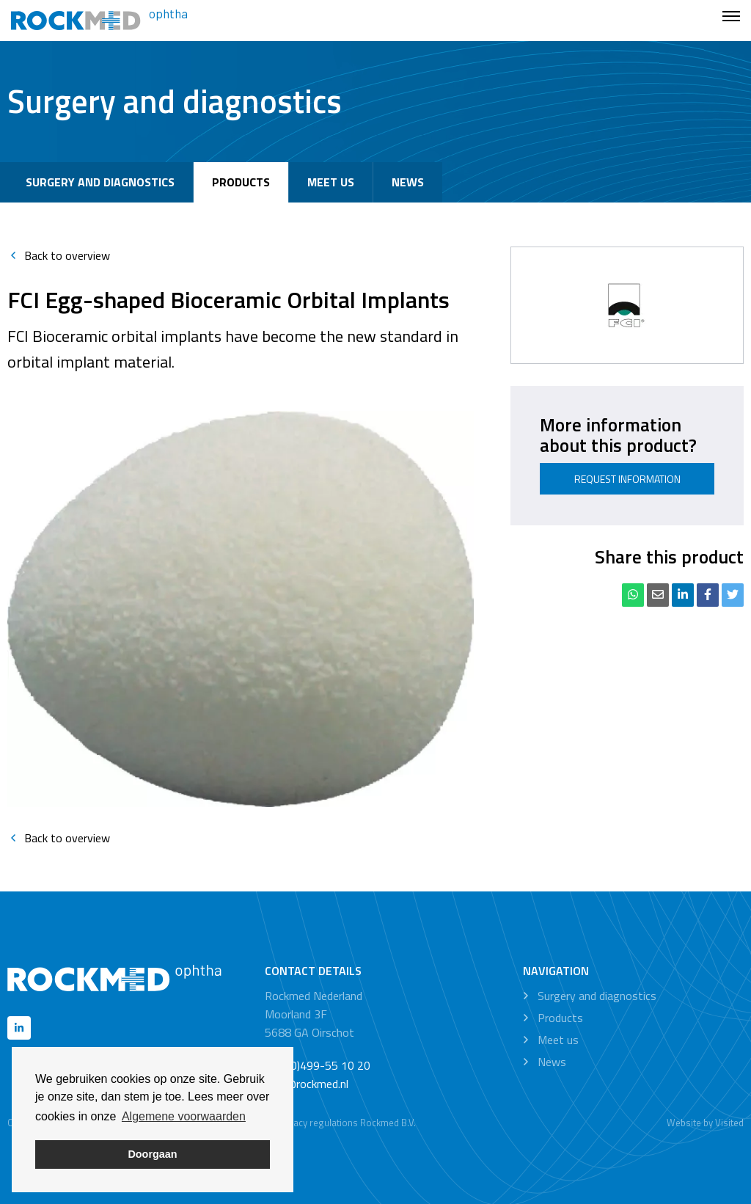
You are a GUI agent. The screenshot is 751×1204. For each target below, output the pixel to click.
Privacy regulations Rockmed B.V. (346, 1122)
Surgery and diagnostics (100, 182)
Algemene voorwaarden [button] (184, 1116)
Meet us (330, 182)
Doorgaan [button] (152, 1154)
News (408, 182)
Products (241, 182)
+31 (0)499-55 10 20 (317, 1065)
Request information (627, 478)
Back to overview (58, 255)
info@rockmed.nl (306, 1083)
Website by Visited (705, 1122)
